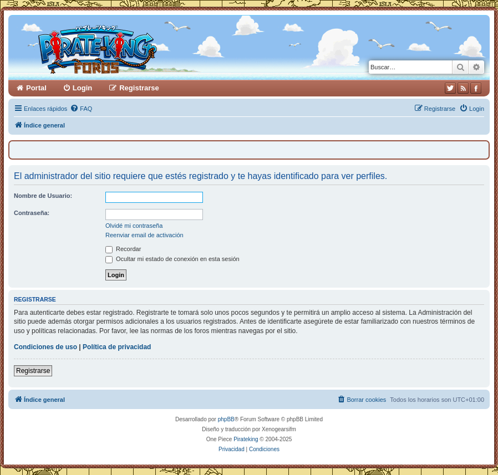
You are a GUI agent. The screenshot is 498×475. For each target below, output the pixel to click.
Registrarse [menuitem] (139, 88)
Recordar (123, 249)
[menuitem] (81, 108)
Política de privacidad (117, 347)
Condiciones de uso (45, 347)
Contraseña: (31, 213)
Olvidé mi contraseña (133, 225)
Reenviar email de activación (144, 235)
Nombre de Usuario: (43, 195)
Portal (36, 88)
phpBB (226, 419)
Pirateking (245, 439)
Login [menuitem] (82, 88)
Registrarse (33, 371)
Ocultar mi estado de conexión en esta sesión (172, 259)
